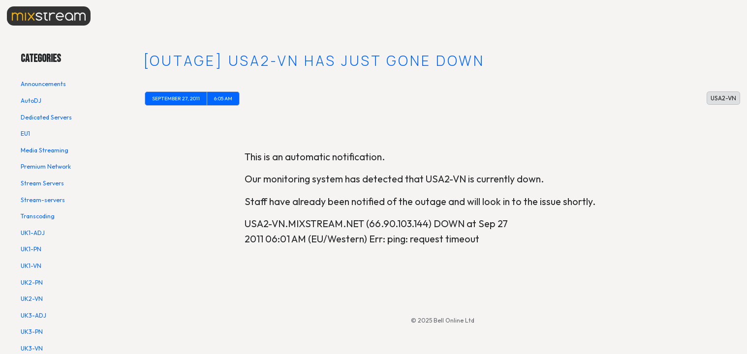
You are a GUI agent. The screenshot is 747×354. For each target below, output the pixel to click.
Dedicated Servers (46, 117)
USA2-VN (723, 98)
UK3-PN (32, 331)
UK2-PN (32, 282)
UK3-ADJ (33, 315)
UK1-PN (31, 249)
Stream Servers (42, 183)
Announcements (43, 84)
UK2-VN (32, 298)
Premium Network (46, 166)
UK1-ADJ (33, 232)
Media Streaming (44, 150)
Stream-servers (43, 200)
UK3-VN (32, 348)
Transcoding (38, 216)
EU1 (25, 133)
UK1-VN (31, 265)
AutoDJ (31, 100)
